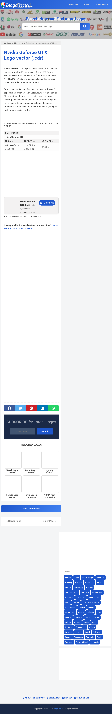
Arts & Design (87, 577)
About (27, 698)
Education (69, 597)
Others (92, 627)
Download (47, 202)
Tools (99, 637)
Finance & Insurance (91, 602)
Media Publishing (92, 617)
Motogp (77, 622)
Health (81, 612)
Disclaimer (53, 698)
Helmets (90, 612)
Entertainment (94, 597)
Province (68, 632)
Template (90, 637)
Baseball (78, 582)
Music (94, 622)
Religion (78, 632)
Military (68, 622)
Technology (78, 637)
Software (96, 632)
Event (67, 602)
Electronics (80, 597)
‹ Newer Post (14, 521)
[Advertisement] (31, 174)
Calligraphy (78, 587)
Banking (68, 582)
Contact (39, 698)
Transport (69, 642)
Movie (86, 622)
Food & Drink (70, 607)
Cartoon (89, 587)
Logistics (78, 617)
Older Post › (49, 521)
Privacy (67, 698)
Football (82, 607)
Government (70, 612)
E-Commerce (97, 592)
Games (91, 607)
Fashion (76, 602)
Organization (81, 627)
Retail (87, 632)
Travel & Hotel (82, 642)
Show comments (31, 508)
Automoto (100, 577)
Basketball (89, 582)
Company (85, 592)
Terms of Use (81, 698)
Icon (99, 612)
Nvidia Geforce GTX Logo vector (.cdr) (25, 55)
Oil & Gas (69, 627)
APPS (76, 577)
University (95, 642)
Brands (68, 587)
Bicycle (100, 582)
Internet (68, 617)
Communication (71, 592)
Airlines (68, 577)
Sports (67, 637)
